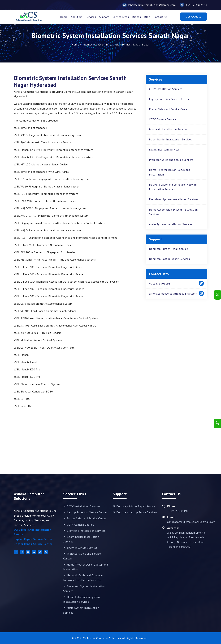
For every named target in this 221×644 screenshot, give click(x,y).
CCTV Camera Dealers (162, 119)
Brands (136, 17)
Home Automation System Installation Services (173, 212)
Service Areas (121, 17)
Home (63, 17)
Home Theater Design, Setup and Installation (169, 172)
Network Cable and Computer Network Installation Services (173, 187)
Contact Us (160, 17)
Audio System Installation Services (170, 224)
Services (91, 17)
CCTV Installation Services (165, 89)
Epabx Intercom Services (164, 149)
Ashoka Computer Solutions (104, 638)
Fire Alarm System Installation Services (173, 199)
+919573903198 (193, 5)
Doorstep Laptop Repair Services (169, 259)
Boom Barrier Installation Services (170, 139)
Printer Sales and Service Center (169, 109)
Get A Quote (193, 16)
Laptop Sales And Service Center (169, 99)
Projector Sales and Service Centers (171, 159)
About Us (76, 17)
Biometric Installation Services (168, 129)
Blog (147, 17)
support (104, 17)
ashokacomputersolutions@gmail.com (149, 5)
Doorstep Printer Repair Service (168, 248)
